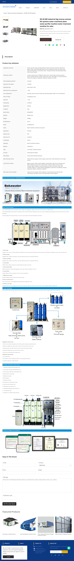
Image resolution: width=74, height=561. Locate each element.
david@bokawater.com (39, 548)
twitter (53, 45)
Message (5, 477)
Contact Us (65, 7)
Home (20, 7)
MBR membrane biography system (63, 534)
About (57, 7)
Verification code (7, 495)
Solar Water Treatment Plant (9, 534)
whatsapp (57, 45)
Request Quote (46, 39)
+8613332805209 (38, 546)
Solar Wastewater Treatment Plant (28, 534)
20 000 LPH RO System (30, 13)
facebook (46, 45)
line (49, 45)
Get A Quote (67, 1)
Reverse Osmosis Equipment (15, 13)
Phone (4, 470)
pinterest (61, 45)
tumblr (64, 45)
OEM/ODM (36, 7)
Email (4, 462)
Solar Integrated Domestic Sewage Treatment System (46, 535)
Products (28, 7)
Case (44, 7)
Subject (40, 470)
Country (40, 462)
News (50, 7)
